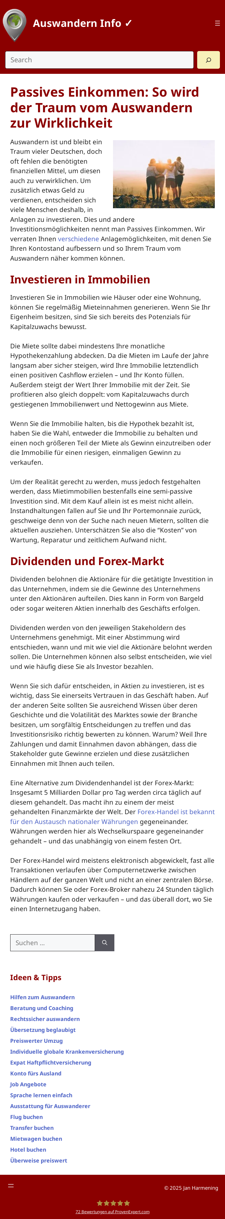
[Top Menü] (217, 23)
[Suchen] (104, 943)
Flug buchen (26, 1117)
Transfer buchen (32, 1128)
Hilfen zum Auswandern (42, 997)
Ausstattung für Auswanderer (50, 1106)
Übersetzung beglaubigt (43, 1030)
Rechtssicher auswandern (45, 1019)
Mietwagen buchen (36, 1138)
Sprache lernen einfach (41, 1095)
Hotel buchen (28, 1149)
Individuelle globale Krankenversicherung (67, 1051)
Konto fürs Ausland (35, 1073)
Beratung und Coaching (41, 1008)
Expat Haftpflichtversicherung (50, 1062)
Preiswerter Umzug (36, 1040)
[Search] (208, 60)
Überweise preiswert (38, 1160)
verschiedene (78, 238)
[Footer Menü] (11, 1186)
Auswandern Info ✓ (83, 23)
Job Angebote (28, 1084)
